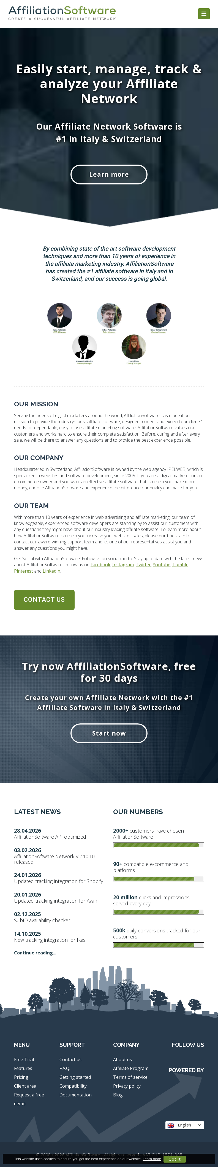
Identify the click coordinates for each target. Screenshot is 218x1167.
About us (122, 1059)
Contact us (70, 1059)
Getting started (75, 1077)
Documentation (75, 1095)
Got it (174, 1159)
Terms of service (130, 1077)
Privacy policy (127, 1086)
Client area (25, 1086)
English (184, 1125)
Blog (118, 1095)
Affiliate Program (130, 1068)
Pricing (21, 1077)
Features (23, 1068)
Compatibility (73, 1086)
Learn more (109, 174)
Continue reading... (35, 953)
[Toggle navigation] (204, 13)
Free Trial (24, 1059)
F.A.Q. (64, 1068)
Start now (109, 733)
